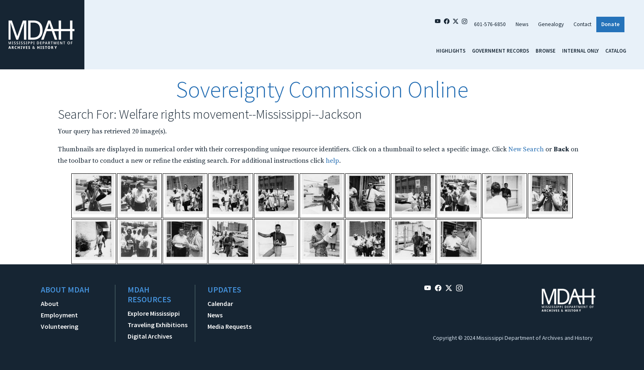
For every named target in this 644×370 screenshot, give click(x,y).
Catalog (615, 50)
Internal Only (580, 50)
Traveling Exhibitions (157, 325)
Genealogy (551, 24)
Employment (59, 315)
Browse (546, 50)
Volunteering (59, 326)
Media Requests (229, 326)
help (332, 161)
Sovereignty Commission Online (322, 89)
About (50, 303)
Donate (610, 24)
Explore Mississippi (154, 313)
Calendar (220, 303)
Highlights (450, 50)
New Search (526, 149)
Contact (582, 24)
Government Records (500, 50)
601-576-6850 (490, 24)
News (522, 24)
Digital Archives (150, 336)
